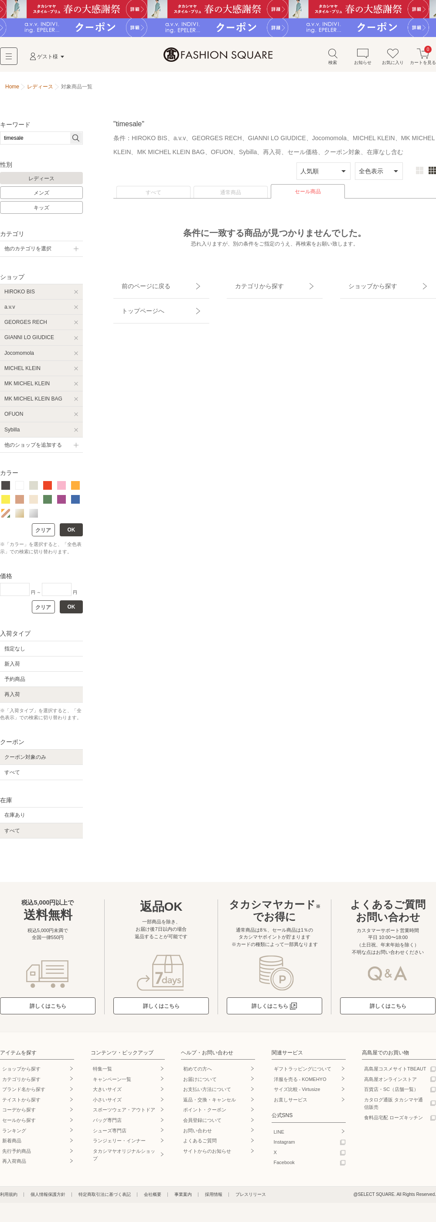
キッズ (41, 212)
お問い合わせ (197, 1134)
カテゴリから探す (250, 285)
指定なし (14, 653)
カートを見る (423, 60)
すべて (153, 196)
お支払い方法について (207, 1093)
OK (71, 534)
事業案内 (183, 1198)
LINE (279, 1135)
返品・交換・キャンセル (209, 1103)
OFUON (13, 418)
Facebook (284, 1166)
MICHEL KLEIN (22, 372)
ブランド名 (23, 1093)
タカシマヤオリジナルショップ (124, 1158)
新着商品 (11, 1144)
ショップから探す (363, 285)
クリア (43, 535)
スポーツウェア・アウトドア (124, 1114)
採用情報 (213, 1198)
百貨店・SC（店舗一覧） (391, 1093)
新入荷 (12, 668)
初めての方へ (197, 1072)
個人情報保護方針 (48, 1198)
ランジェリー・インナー (119, 1144)
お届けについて (200, 1083)
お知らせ (362, 60)
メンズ (41, 197)
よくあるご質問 (200, 1144)
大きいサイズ (107, 1093)
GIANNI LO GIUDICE (29, 342)
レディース (41, 182)
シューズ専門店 (109, 1134)
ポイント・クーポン (204, 1114)
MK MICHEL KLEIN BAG (33, 403)
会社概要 (152, 1198)
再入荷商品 (14, 1165)
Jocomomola (19, 357)
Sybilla (12, 434)
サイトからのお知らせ (207, 1155)
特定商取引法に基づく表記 (104, 1198)
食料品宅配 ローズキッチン (393, 1121)
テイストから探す (21, 1103)
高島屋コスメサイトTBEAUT (395, 1072)
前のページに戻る (136, 285)
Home (12, 91)
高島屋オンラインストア (390, 1083)
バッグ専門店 (107, 1124)
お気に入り (393, 60)
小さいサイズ (107, 1103)
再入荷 (12, 699)
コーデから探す (19, 1114)
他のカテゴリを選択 (27, 253)
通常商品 (230, 196)
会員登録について (202, 1124)
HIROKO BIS (19, 296)
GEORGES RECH (25, 326)
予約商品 (14, 683)
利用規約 (8, 1198)
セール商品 (308, 195)
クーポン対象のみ (25, 761)
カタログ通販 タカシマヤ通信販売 (393, 1107)
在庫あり (14, 819)
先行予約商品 (16, 1155)
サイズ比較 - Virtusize (297, 1093)
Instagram (284, 1145)
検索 (333, 60)
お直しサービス (290, 1103)
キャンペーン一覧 (112, 1083)
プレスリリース (250, 1198)
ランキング (14, 1134)
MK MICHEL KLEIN (27, 387)
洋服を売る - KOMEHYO (300, 1083)
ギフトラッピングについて (302, 1072)
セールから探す (19, 1124)
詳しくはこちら (48, 1010)
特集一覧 (102, 1072)
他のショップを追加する (33, 449)
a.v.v (9, 311)
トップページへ (134, 300)
